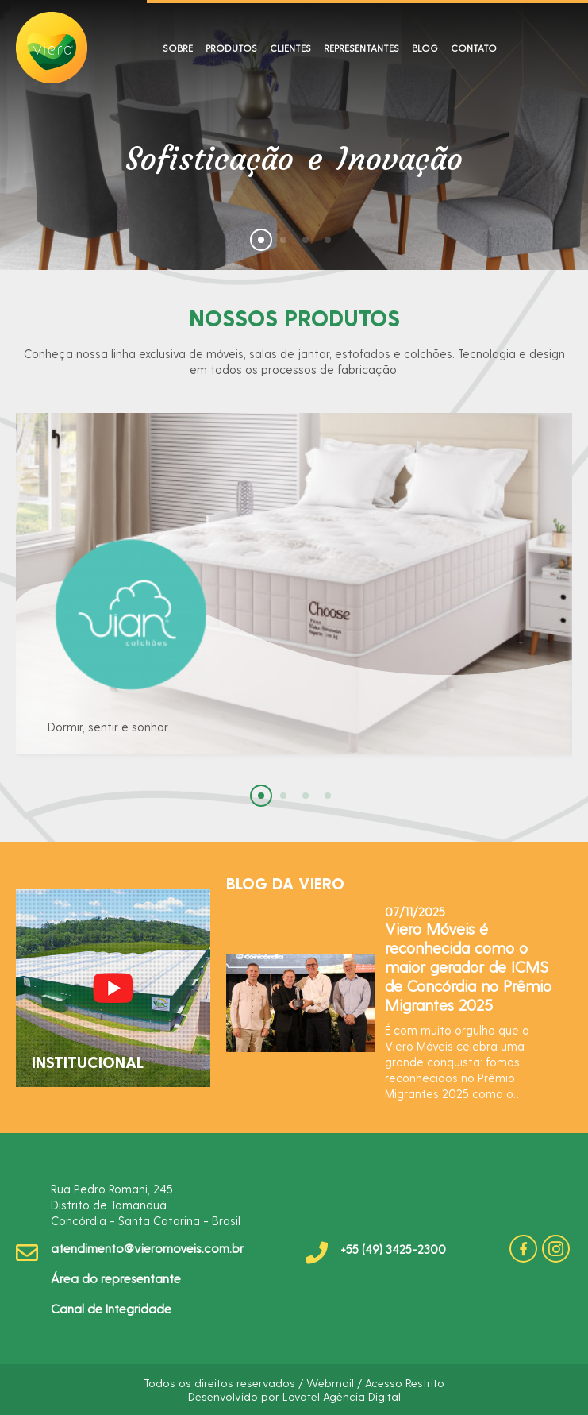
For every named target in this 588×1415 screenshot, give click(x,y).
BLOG (425, 47)
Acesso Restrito (404, 1383)
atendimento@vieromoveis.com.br (147, 1247)
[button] (261, 240)
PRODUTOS (231, 47)
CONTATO (474, 47)
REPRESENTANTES (361, 47)
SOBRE (178, 47)
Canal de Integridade (111, 1308)
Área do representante (116, 1278)
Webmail (330, 1383)
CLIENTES (290, 47)
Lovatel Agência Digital (341, 1396)
